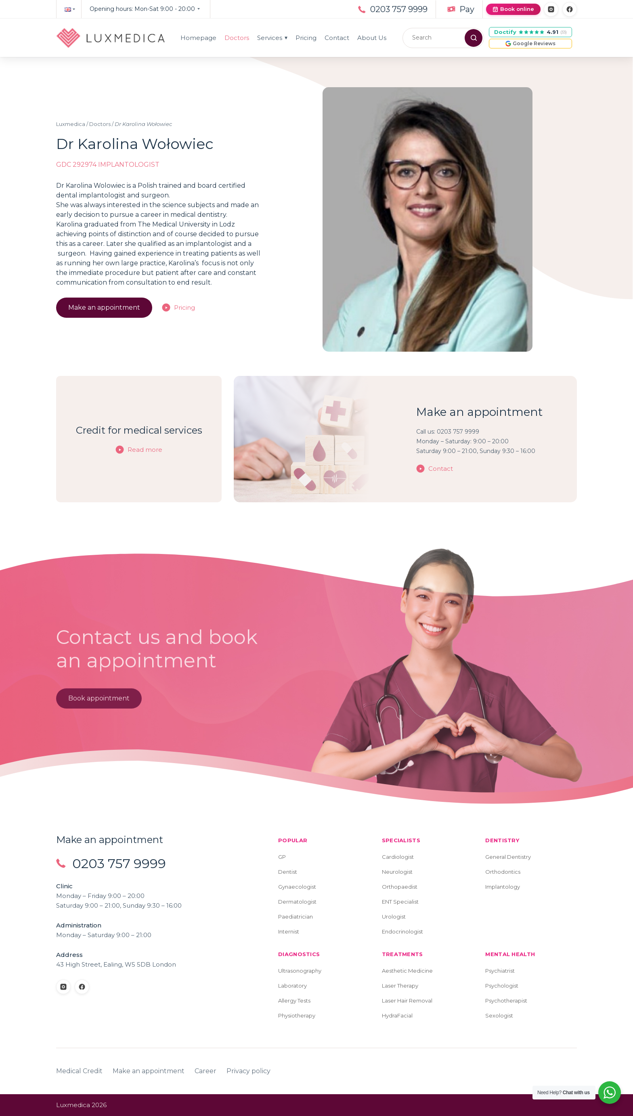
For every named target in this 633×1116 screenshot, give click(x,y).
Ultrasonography (299, 970)
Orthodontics (502, 871)
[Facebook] (569, 9)
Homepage (198, 38)
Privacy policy (248, 1071)
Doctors (236, 38)
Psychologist (501, 985)
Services (272, 38)
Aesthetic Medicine (407, 970)
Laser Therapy (400, 985)
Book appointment (99, 700)
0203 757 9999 (399, 9)
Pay (466, 9)
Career (205, 1071)
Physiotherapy (296, 1015)
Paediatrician (295, 916)
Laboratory (292, 985)
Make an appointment (104, 307)
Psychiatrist (500, 970)
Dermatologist (297, 901)
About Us (371, 38)
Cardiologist (398, 857)
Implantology (502, 886)
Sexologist (499, 1015)
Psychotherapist (506, 1000)
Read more (145, 449)
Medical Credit (79, 1071)
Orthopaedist (399, 886)
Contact (337, 38)
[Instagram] (551, 9)
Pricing (306, 38)
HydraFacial (397, 1015)
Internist (288, 931)
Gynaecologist (297, 886)
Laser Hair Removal (407, 1000)
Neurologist (397, 871)
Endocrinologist (402, 931)
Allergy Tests (294, 1000)
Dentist (287, 871)
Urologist (394, 916)
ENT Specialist (400, 901)
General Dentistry (508, 857)
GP (282, 857)
